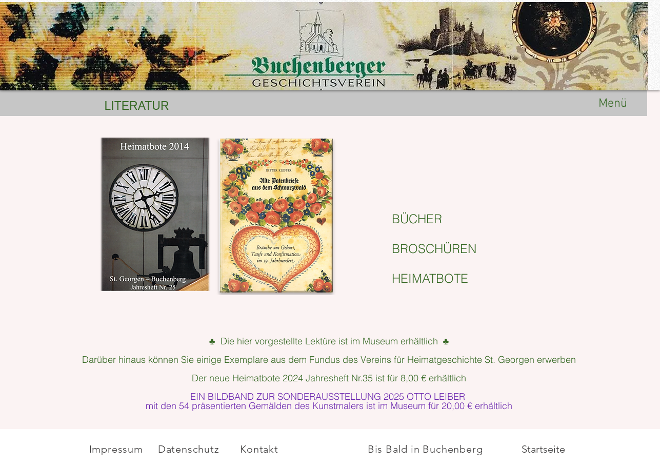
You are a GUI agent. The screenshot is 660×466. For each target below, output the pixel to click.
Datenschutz (190, 449)
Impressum (116, 449)
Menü (612, 103)
